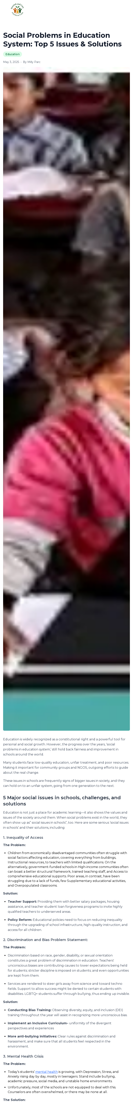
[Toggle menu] (123, 9)
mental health (46, 1072)
